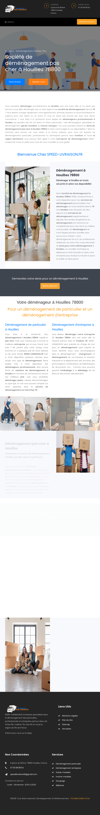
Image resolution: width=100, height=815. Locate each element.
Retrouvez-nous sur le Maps (19, 733)
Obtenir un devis (87, 22)
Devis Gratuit (15, 81)
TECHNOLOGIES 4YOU (80, 798)
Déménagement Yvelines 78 (31, 51)
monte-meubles (61, 776)
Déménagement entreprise (66, 768)
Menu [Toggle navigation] (9, 22)
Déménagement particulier (66, 763)
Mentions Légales (68, 715)
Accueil (9, 51)
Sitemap (64, 724)
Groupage (58, 781)
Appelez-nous (38, 81)
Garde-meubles (61, 772)
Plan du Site (65, 720)
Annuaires (64, 728)
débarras (58, 785)
